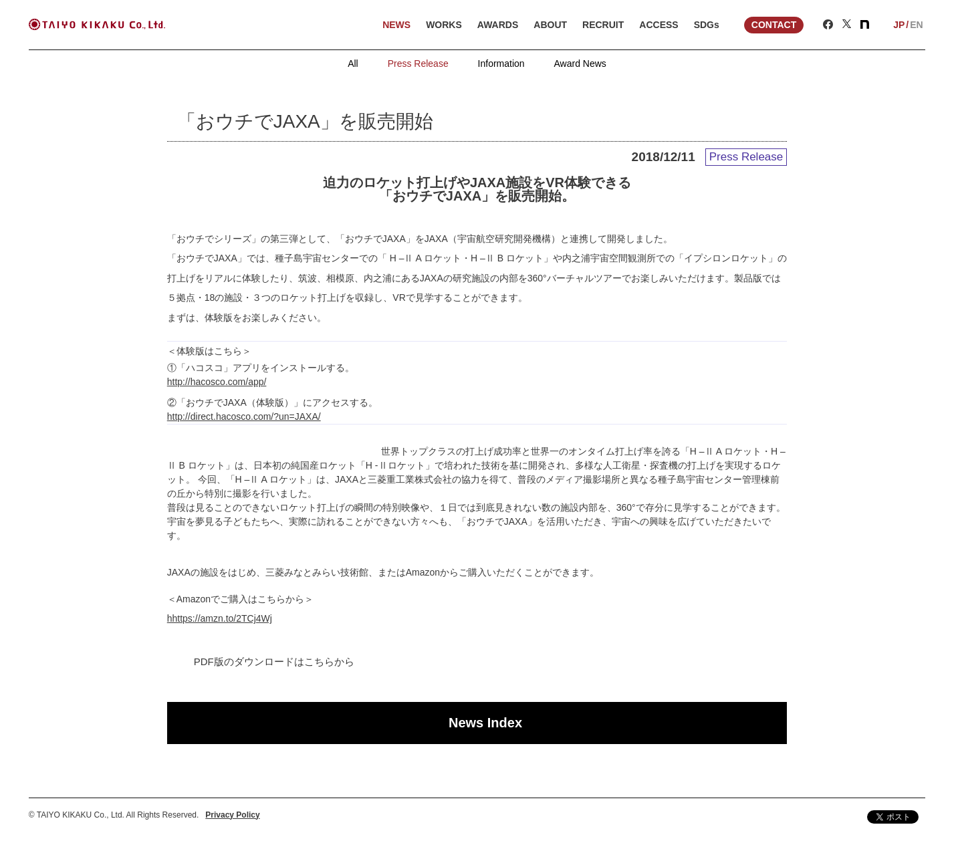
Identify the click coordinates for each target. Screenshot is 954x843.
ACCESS (658, 24)
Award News (580, 63)
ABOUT (550, 24)
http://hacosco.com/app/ (217, 381)
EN (916, 24)
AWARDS (497, 24)
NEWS (396, 24)
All (353, 63)
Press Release (418, 63)
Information (501, 63)
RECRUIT (603, 24)
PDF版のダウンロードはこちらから (274, 661)
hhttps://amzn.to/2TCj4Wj (219, 618)
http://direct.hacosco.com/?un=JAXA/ (244, 416)
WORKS (444, 24)
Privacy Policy (232, 815)
